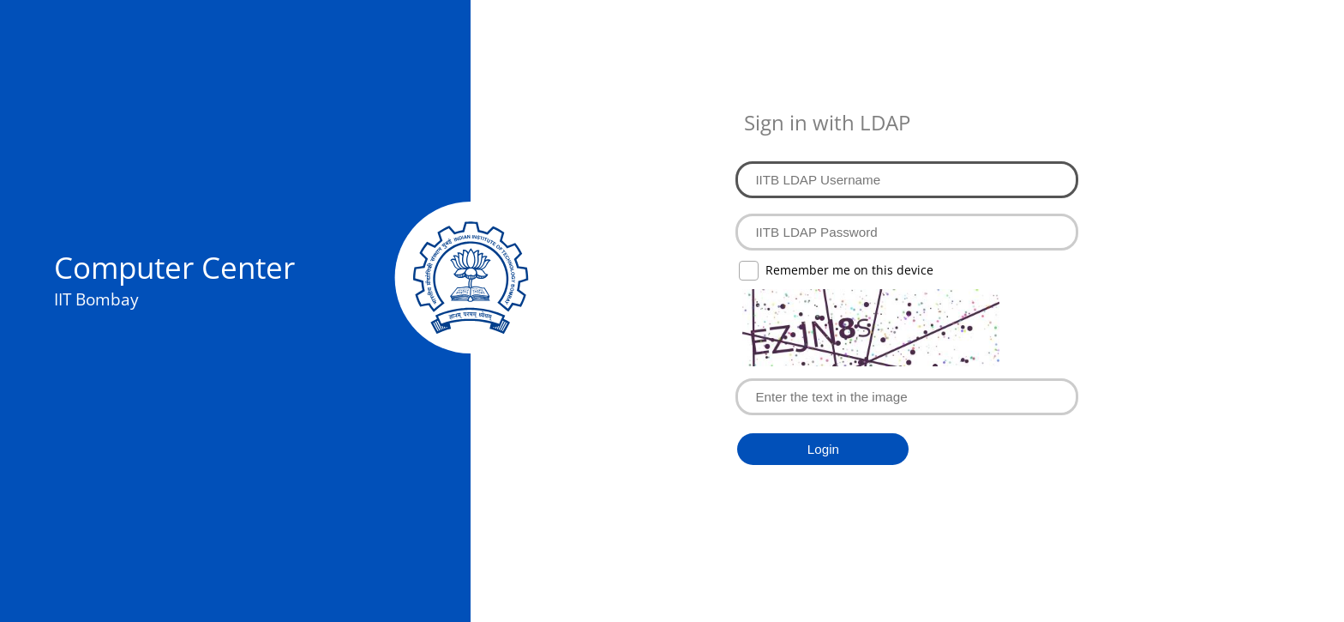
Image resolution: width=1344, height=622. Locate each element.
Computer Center (174, 266)
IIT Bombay (96, 299)
